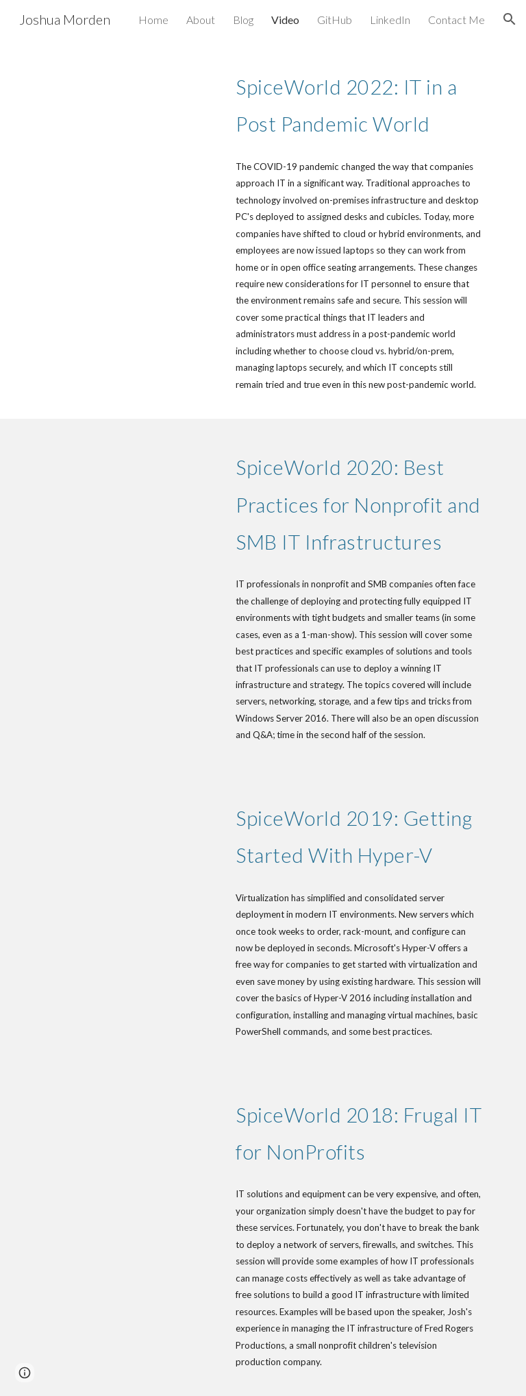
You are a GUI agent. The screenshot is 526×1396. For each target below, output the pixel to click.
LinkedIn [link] (390, 19)
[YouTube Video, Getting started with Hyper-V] (128, 836)
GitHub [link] (334, 19)
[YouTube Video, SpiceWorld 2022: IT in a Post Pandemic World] (128, 114)
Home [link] (153, 19)
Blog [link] (243, 19)
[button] (509, 19)
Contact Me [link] (456, 19)
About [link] (200, 19)
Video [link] (285, 19)
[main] (358, 102)
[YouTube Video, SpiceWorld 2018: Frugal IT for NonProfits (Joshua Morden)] (128, 1133)
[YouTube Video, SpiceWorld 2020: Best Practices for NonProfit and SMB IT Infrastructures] (128, 495)
